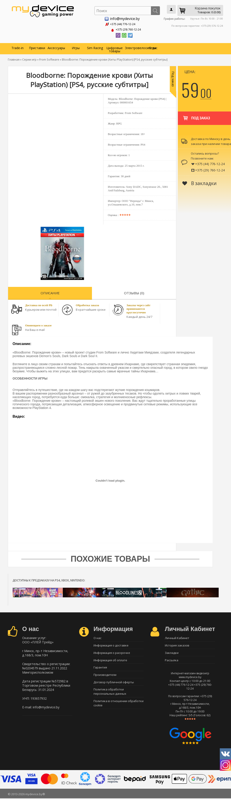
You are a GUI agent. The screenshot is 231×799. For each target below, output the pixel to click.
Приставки (37, 47)
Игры (76, 47)
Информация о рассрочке (112, 653)
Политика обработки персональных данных (110, 694)
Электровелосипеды (134, 47)
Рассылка (171, 661)
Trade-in (17, 47)
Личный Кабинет (177, 637)
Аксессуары (56, 47)
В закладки (199, 182)
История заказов (177, 645)
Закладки (172, 653)
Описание (50, 292)
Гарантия (100, 669)
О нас (153, 47)
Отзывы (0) (134, 292)
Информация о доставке (111, 645)
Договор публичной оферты (114, 684)
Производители (105, 677)
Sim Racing (95, 47)
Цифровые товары (114, 48)
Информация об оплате (110, 661)
